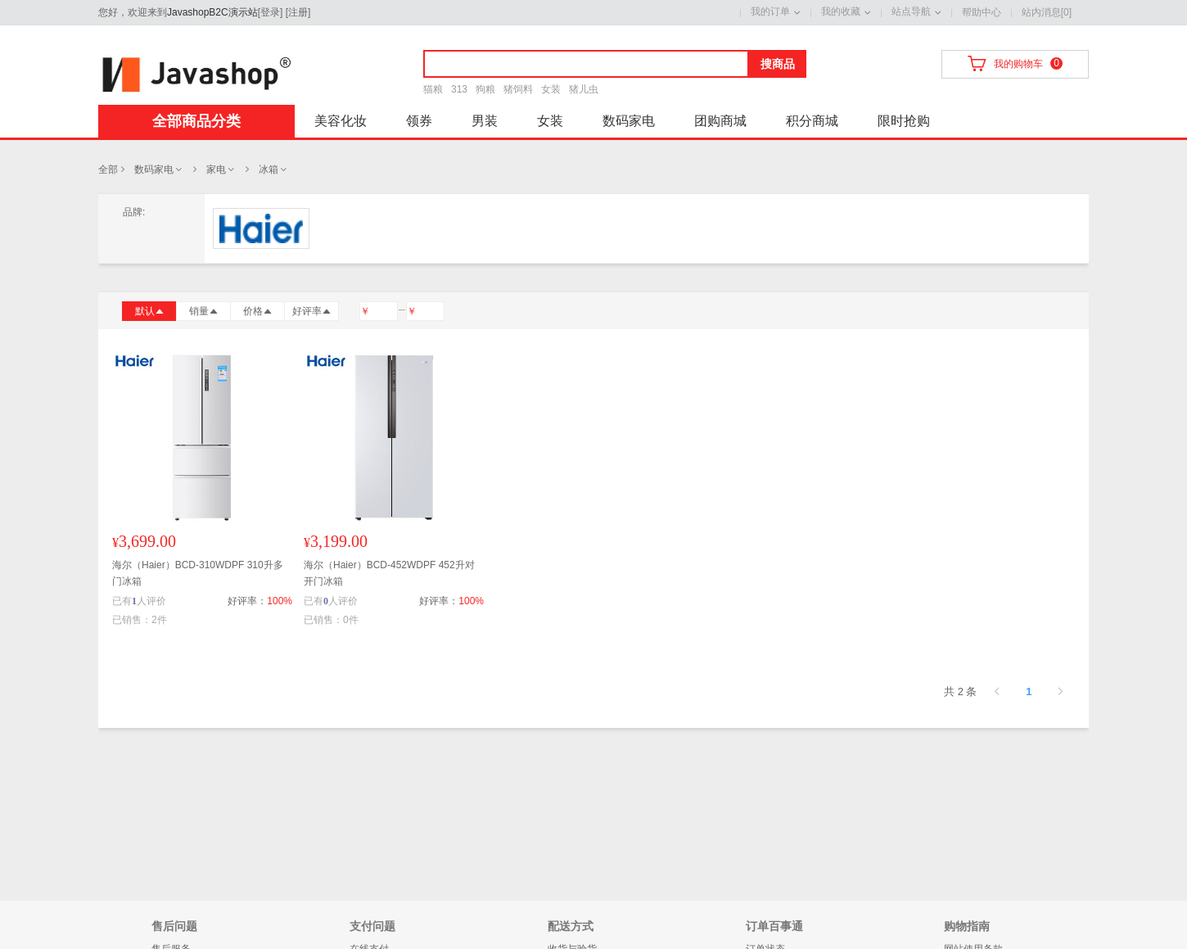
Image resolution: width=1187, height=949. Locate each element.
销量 (204, 311)
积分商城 (812, 121)
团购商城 (720, 121)
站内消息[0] (1047, 12)
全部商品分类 (196, 121)
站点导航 (911, 11)
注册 (298, 12)
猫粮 (433, 89)
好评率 (312, 311)
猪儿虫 (583, 89)
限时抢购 (904, 121)
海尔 (261, 229)
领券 (419, 121)
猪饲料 (518, 89)
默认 (150, 311)
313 (459, 89)
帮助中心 (981, 12)
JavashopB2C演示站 (212, 12)
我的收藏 (840, 11)
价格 (258, 311)
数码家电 (629, 121)
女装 (551, 89)
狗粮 (485, 89)
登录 (270, 12)
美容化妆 (340, 121)
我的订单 (770, 11)
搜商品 (777, 63)
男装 (485, 121)
